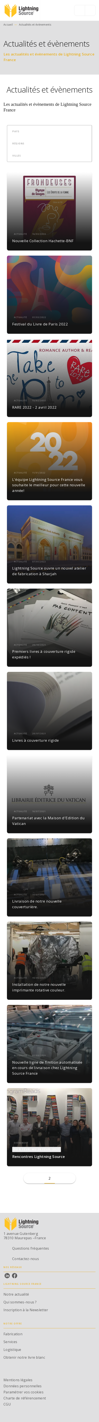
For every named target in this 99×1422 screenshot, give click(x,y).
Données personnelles (22, 1386)
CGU (7, 1404)
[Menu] (85, 10)
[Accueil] (21, 10)
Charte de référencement (24, 1398)
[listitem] (7, 1275)
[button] (18, 131)
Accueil (8, 24)
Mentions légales (17, 1380)
